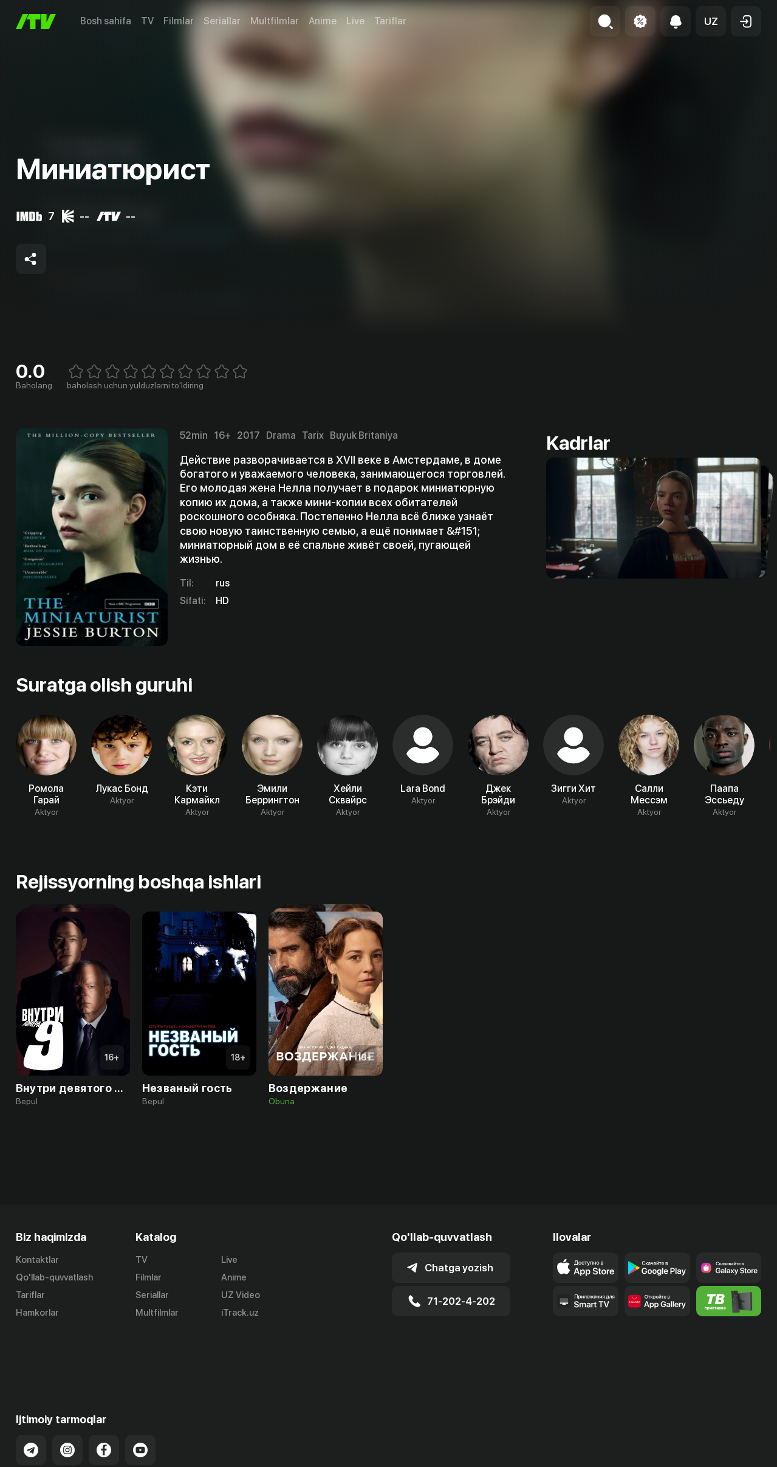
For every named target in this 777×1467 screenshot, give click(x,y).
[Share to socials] (31, 259)
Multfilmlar (274, 21)
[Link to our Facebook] (104, 1401)
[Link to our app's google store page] (657, 1267)
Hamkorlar (37, 1312)
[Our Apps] (585, 1301)
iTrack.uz (240, 1312)
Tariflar (390, 21)
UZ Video (240, 1295)
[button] (711, 21)
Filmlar (178, 21)
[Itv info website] (729, 1301)
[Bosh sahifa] (36, 22)
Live (355, 21)
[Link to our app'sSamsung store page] (729, 1267)
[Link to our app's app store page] (585, 1267)
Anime (323, 21)
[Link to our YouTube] (140, 1401)
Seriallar (222, 21)
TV (147, 21)
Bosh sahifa (105, 21)
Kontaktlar (37, 1259)
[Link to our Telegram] (31, 1401)
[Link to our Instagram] (67, 1401)
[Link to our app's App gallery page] (657, 1301)
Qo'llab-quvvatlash (54, 1277)
